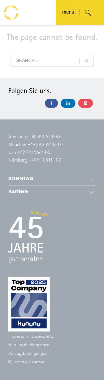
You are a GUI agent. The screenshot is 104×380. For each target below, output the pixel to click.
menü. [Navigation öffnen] (69, 12)
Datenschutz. (43, 336)
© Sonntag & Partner (26, 362)
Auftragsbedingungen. (28, 354)
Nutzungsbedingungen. (29, 345)
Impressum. (18, 336)
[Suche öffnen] (88, 13)
